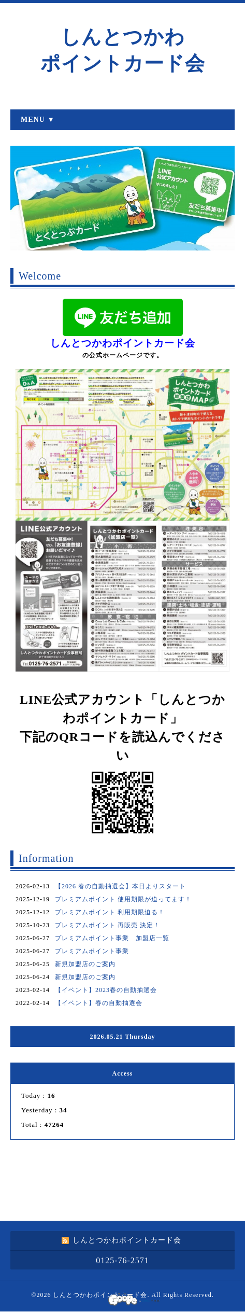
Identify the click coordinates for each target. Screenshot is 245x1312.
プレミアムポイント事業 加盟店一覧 (112, 938)
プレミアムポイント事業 (92, 951)
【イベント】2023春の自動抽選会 (106, 990)
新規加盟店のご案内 (85, 964)
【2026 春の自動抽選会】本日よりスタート (120, 886)
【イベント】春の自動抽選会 (98, 1003)
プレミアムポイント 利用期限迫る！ (110, 912)
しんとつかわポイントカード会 (100, 1295)
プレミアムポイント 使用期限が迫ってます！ (123, 899)
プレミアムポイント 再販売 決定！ (107, 925)
